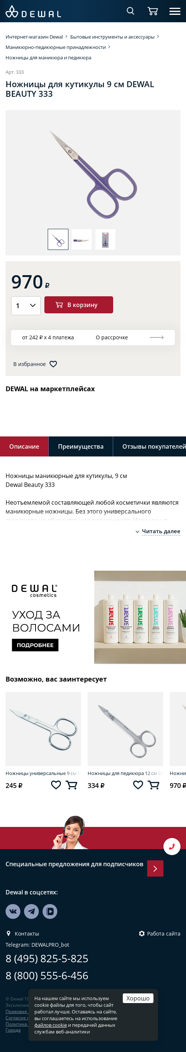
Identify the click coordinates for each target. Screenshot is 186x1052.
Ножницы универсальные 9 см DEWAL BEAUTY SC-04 (43, 773)
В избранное (29, 364)
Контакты (27, 933)
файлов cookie (50, 1025)
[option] (93, 173)
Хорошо (138, 998)
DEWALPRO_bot (50, 945)
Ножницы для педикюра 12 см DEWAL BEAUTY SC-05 (125, 773)
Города (13, 1030)
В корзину (82, 304)
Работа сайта (163, 933)
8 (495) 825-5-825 (47, 958)
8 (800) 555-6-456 (47, 975)
